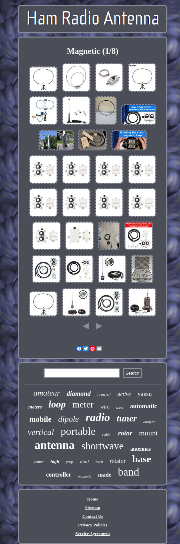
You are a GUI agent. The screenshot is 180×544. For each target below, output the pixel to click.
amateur (46, 393)
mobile (40, 419)
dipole (68, 418)
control (104, 394)
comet (39, 462)
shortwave (102, 446)
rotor (125, 433)
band (128, 472)
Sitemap (92, 507)
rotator (118, 461)
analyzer (149, 422)
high (54, 461)
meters (35, 406)
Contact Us (93, 516)
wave (119, 408)
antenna (55, 445)
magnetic (84, 476)
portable (78, 431)
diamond (78, 393)
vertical (41, 432)
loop (57, 404)
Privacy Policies (92, 524)
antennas (140, 449)
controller (59, 474)
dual (84, 461)
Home (92, 499)
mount (148, 433)
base (141, 458)
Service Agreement (92, 533)
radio (98, 417)
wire (104, 406)
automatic (143, 406)
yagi (69, 461)
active (124, 394)
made (104, 475)
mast (99, 462)
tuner (127, 418)
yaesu (144, 393)
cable (106, 434)
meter (82, 404)
